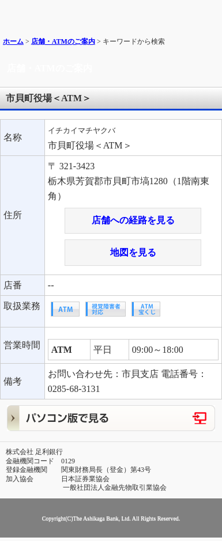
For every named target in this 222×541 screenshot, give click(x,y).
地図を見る (133, 252)
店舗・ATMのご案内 (63, 41)
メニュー (209, 13)
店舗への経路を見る (133, 220)
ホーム (13, 41)
